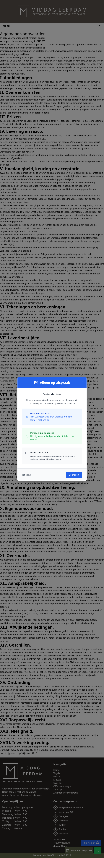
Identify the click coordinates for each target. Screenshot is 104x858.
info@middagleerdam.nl (50, 459)
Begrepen (74, 474)
